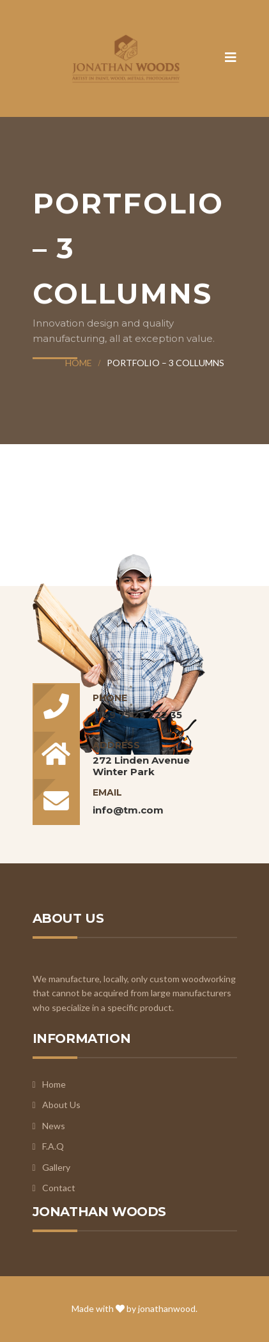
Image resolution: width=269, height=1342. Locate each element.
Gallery (56, 1167)
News (53, 1125)
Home (78, 362)
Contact (58, 1187)
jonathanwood (167, 1308)
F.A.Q (53, 1146)
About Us (61, 1104)
